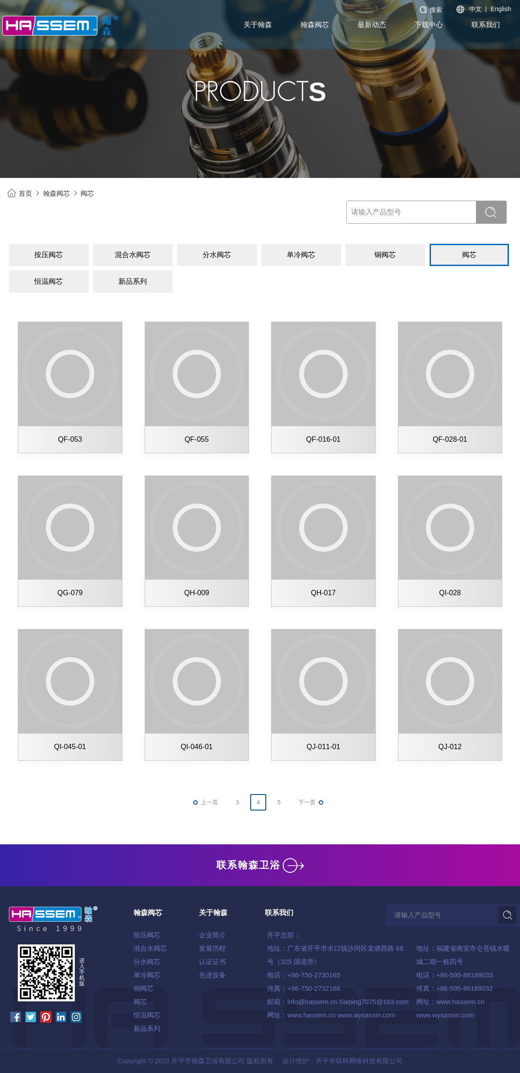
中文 (475, 8)
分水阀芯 (147, 961)
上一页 (209, 802)
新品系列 (147, 1028)
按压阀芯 (147, 935)
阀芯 (87, 193)
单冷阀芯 (147, 975)
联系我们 (485, 24)
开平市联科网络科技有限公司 (359, 1061)
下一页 (307, 802)
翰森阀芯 (315, 24)
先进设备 (212, 975)
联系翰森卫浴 (260, 865)
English (501, 8)
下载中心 (428, 24)
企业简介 (212, 935)
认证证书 (212, 961)
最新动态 (372, 24)
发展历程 (212, 948)
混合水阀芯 (150, 948)
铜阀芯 (144, 988)
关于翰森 (258, 24)
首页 (25, 193)
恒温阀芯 (147, 1015)
